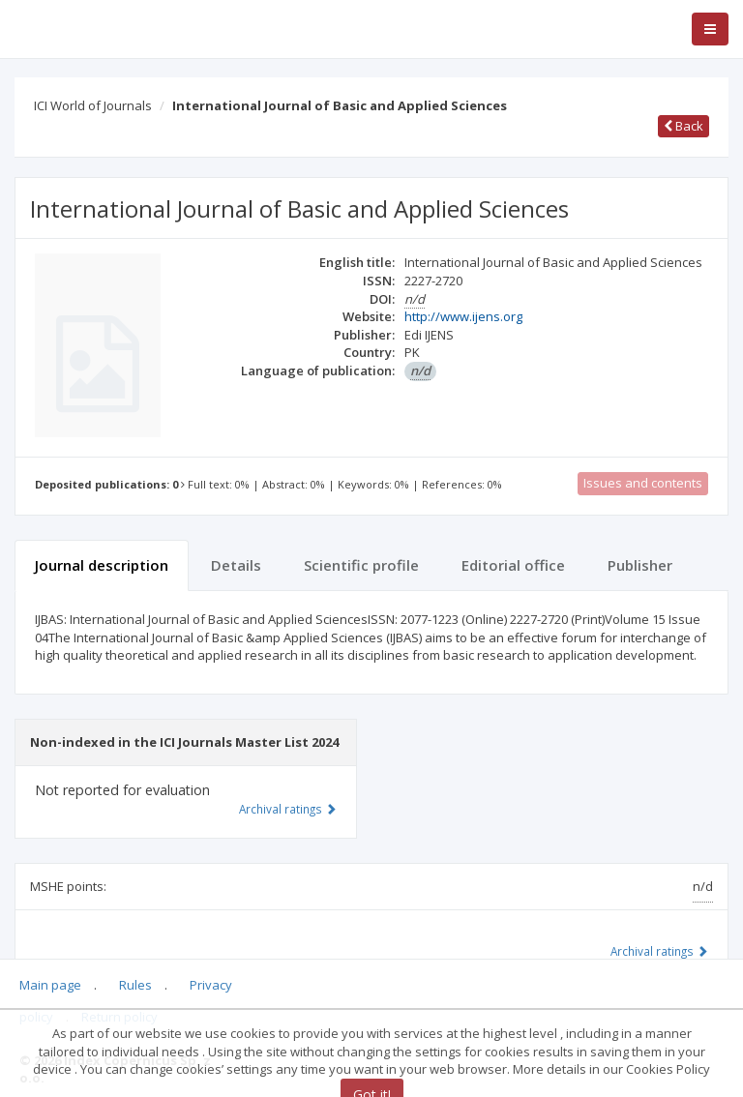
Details (236, 565)
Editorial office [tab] (513, 565)
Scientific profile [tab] (361, 565)
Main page (50, 984)
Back (683, 125)
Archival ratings (659, 951)
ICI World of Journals (93, 105)
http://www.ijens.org (463, 316)
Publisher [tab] (640, 565)
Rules (135, 984)
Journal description (101, 565)
